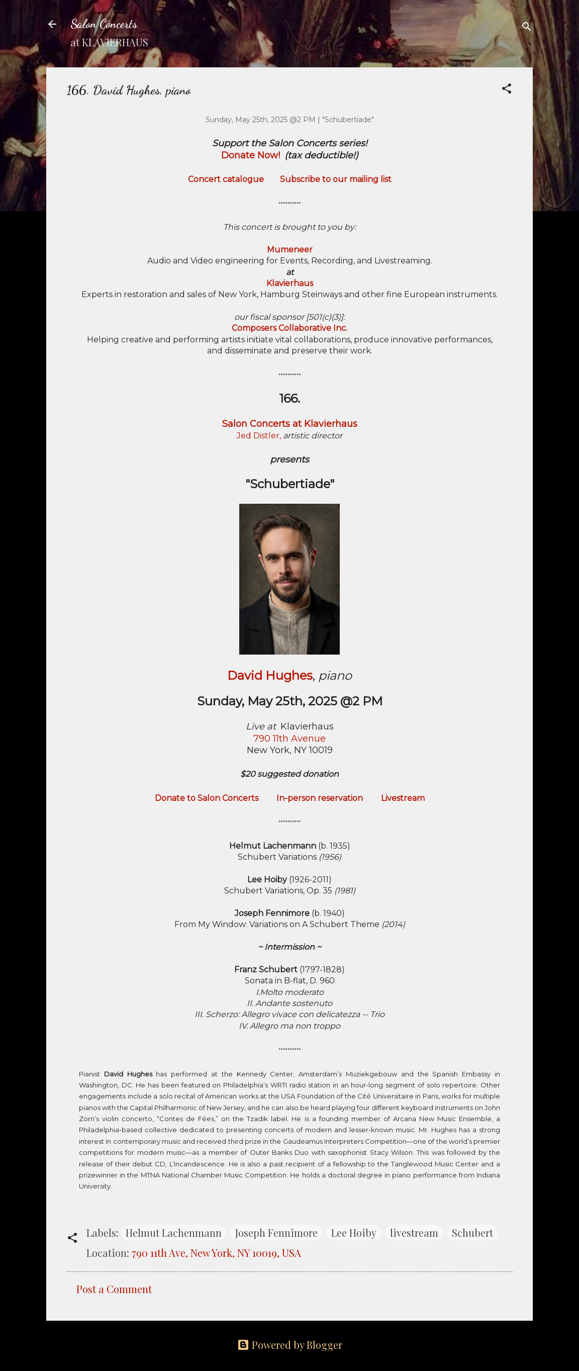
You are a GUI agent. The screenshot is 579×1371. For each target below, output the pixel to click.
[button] (507, 89)
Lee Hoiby (353, 1232)
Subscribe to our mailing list (336, 179)
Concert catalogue (226, 179)
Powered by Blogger (289, 1344)
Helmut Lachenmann (174, 1232)
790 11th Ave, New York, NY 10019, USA (216, 1252)
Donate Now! (250, 155)
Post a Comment (114, 1289)
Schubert (472, 1232)
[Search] (527, 27)
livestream (414, 1232)
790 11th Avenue (289, 738)
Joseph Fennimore (276, 1232)
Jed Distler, (259, 435)
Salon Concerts (103, 24)
